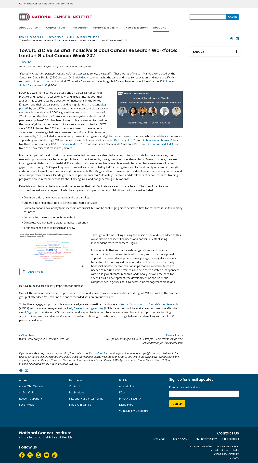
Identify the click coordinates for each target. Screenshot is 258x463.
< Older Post (26, 335)
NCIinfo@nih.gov (206, 439)
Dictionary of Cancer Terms (86, 398)
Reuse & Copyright (30, 398)
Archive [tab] (217, 52)
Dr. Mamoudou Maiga (155, 140)
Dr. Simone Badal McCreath (164, 144)
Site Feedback (230, 439)
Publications (76, 392)
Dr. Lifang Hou (123, 140)
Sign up (177, 403)
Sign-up (32, 312)
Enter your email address (184, 387)
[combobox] (208, 17)
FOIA (122, 392)
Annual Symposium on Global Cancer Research (149, 304)
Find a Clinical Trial (80, 404)
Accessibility (126, 386)
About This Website (31, 386)
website (108, 297)
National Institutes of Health (224, 450)
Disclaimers (126, 404)
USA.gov (234, 457)
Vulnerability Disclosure (133, 411)
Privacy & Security (130, 398)
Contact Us (76, 386)
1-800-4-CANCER (180, 439)
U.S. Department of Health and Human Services (213, 446)
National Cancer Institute (225, 453)
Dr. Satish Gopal (79, 77)
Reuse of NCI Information (103, 353)
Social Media (26, 404)
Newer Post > (174, 335)
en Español (26, 392)
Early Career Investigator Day (85, 308)
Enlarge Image (35, 271)
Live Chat (159, 439)
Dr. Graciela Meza (68, 144)
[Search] (232, 17)
